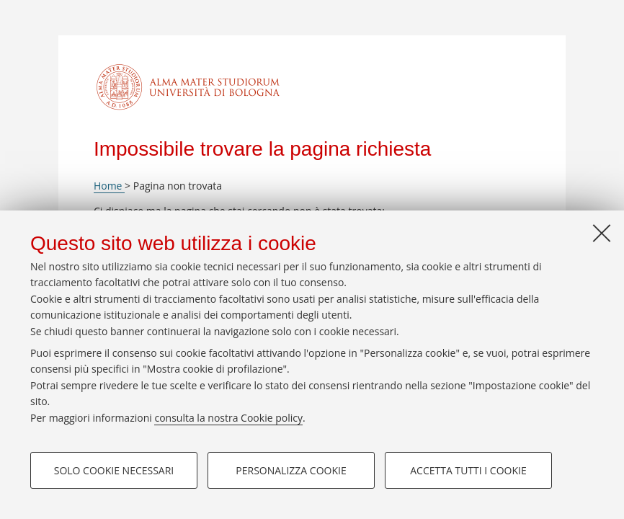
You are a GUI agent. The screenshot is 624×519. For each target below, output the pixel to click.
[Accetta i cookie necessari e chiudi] (601, 232)
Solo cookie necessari (114, 470)
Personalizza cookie (291, 470)
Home (109, 185)
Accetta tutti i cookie (468, 470)
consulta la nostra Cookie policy (228, 418)
